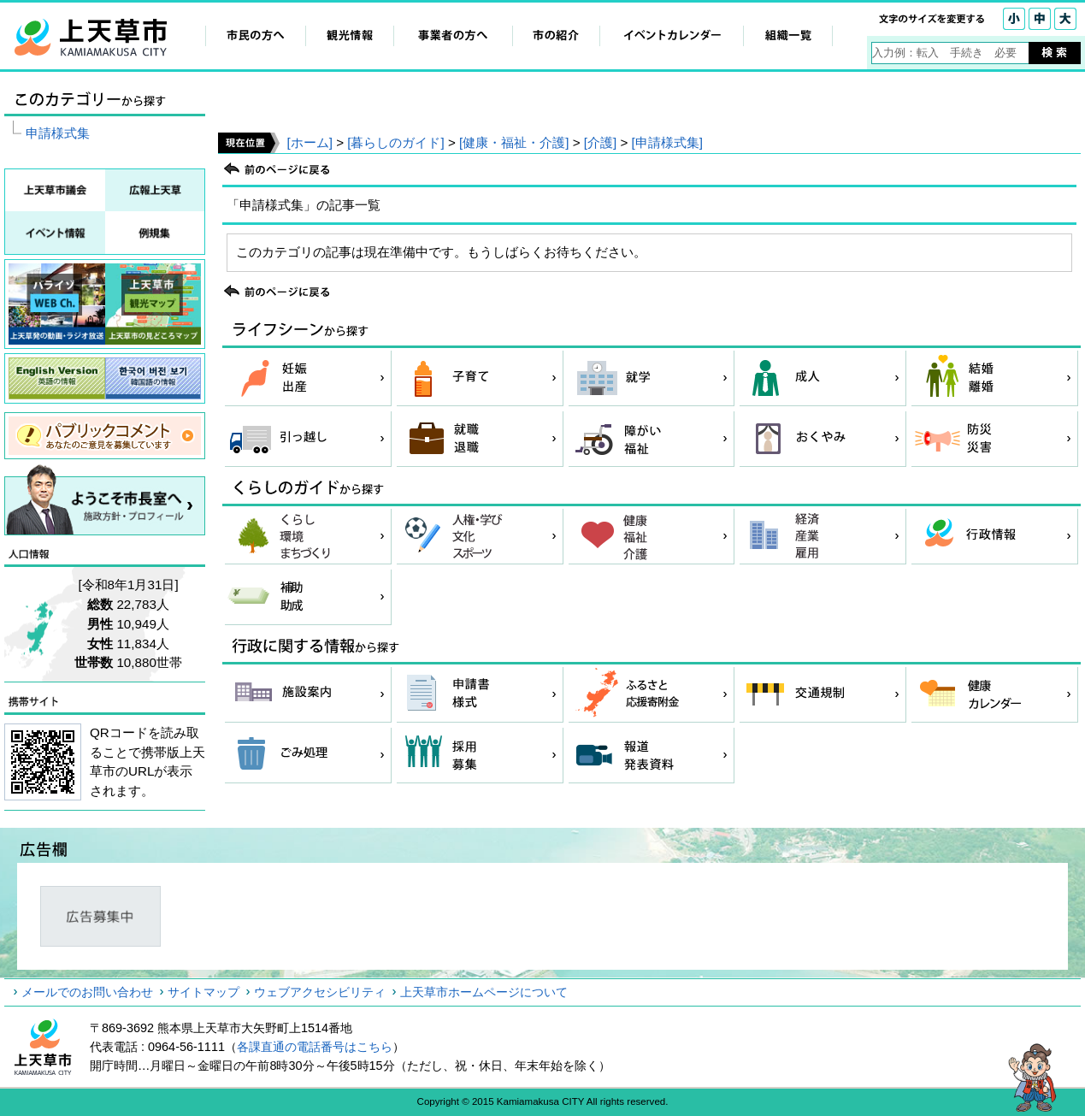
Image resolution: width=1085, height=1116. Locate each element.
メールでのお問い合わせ (87, 992)
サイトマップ (203, 992)
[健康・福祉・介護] (514, 142)
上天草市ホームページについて (484, 992)
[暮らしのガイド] (395, 142)
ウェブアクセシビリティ (320, 992)
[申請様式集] (667, 142)
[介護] (600, 142)
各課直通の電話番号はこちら (314, 1047)
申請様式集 (58, 133)
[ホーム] (309, 142)
